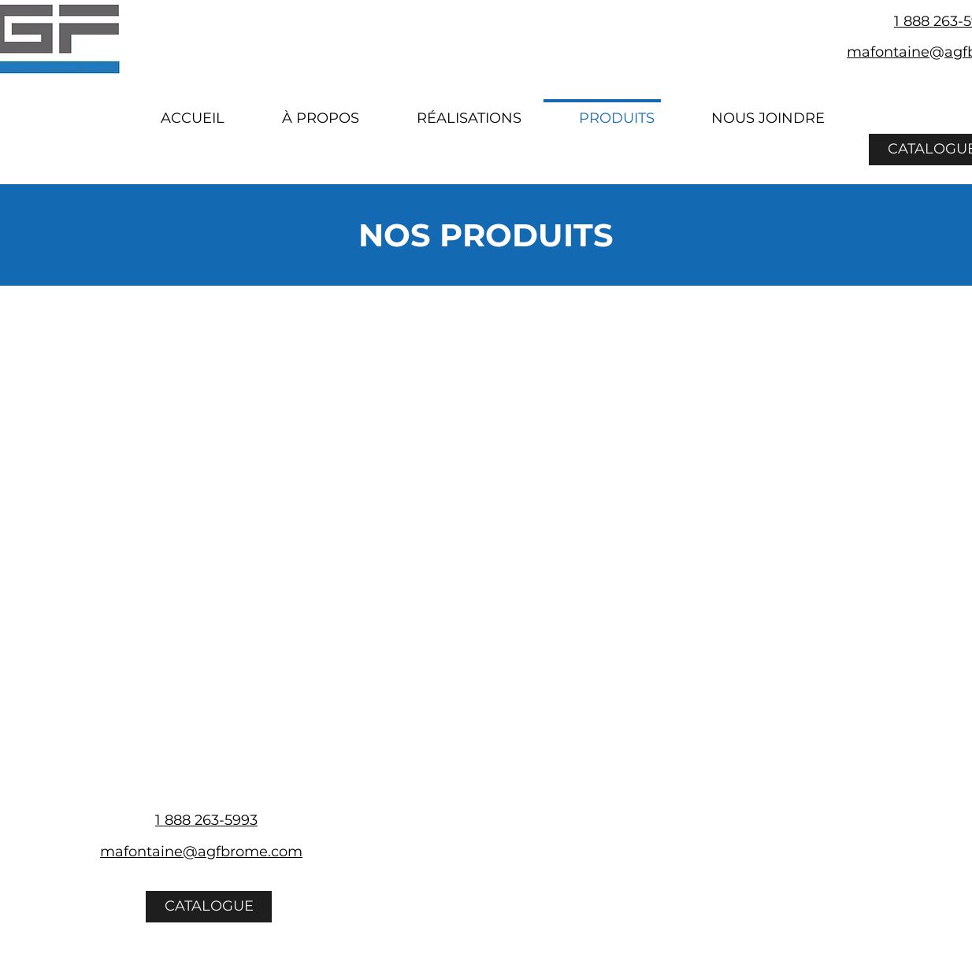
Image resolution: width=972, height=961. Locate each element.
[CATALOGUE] (209, 906)
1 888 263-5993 (206, 820)
